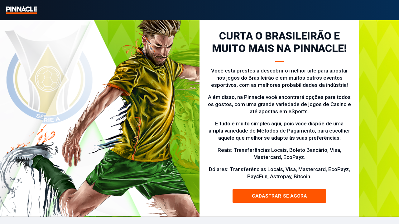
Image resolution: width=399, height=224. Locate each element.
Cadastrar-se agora (279, 196)
